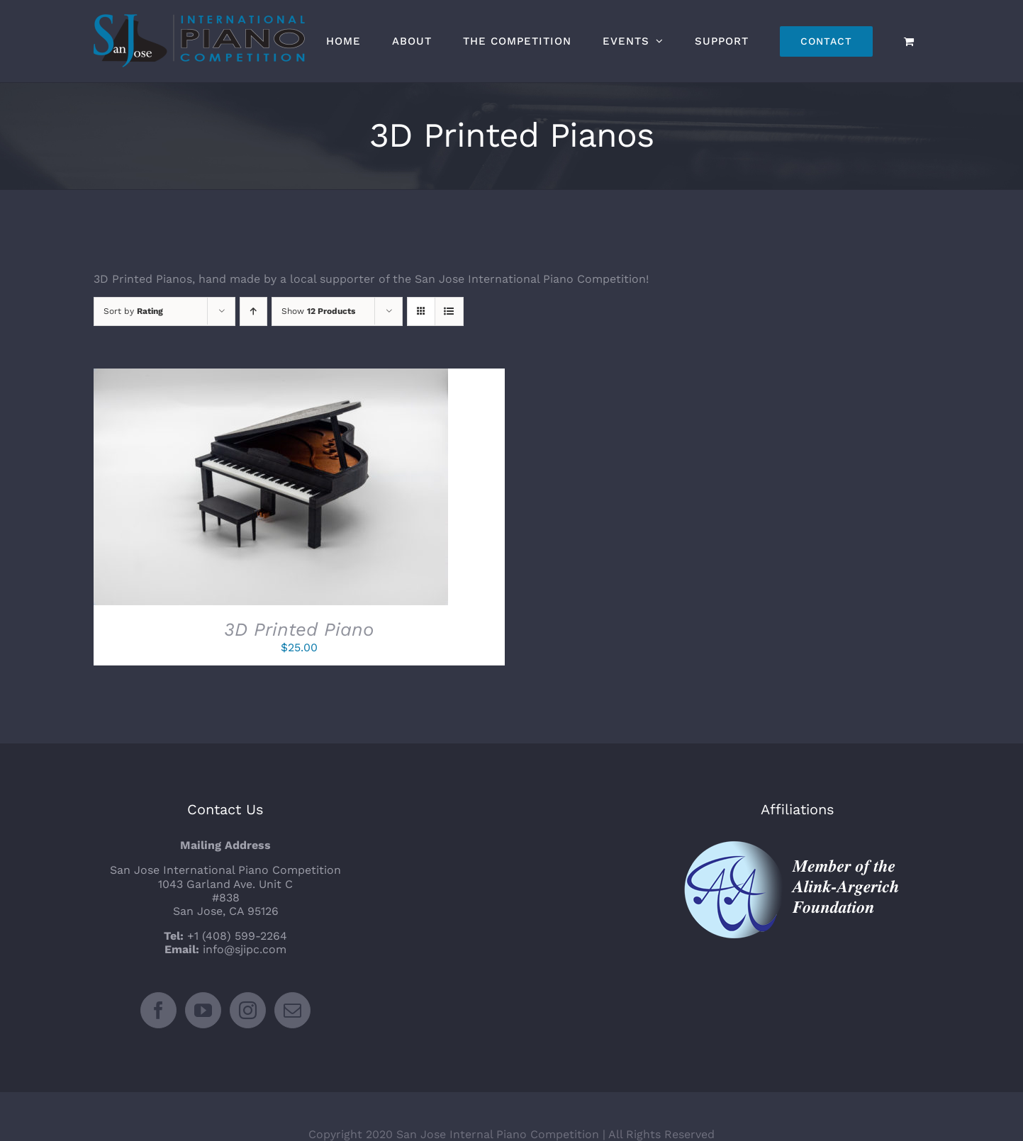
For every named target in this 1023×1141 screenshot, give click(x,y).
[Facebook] (158, 975)
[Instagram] (248, 975)
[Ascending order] (253, 311)
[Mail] (292, 975)
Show (318, 311)
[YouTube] (203, 975)
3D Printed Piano (299, 629)
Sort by (133, 311)
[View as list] (449, 311)
